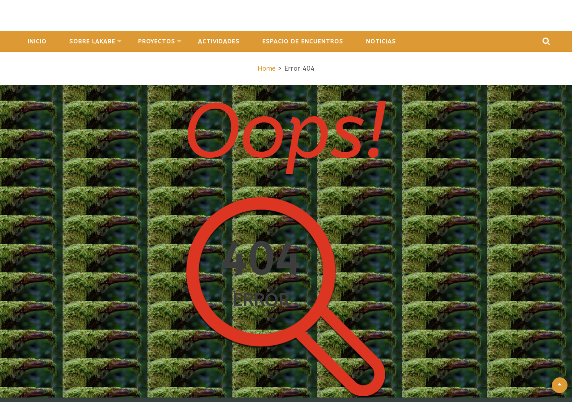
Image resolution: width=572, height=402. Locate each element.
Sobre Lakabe (92, 41)
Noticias (381, 41)
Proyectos (156, 41)
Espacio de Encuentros (302, 41)
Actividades (219, 41)
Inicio (37, 41)
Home (266, 68)
